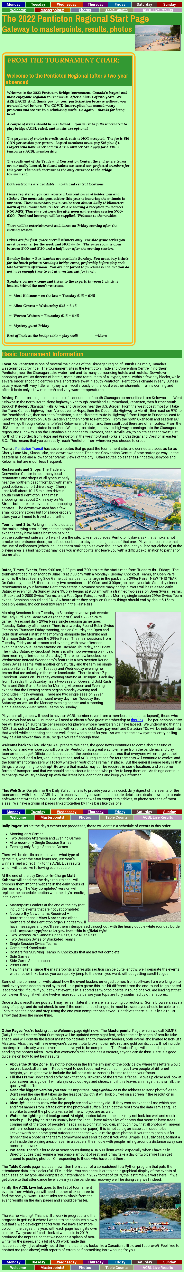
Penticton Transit (29, 448)
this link (137, 720)
